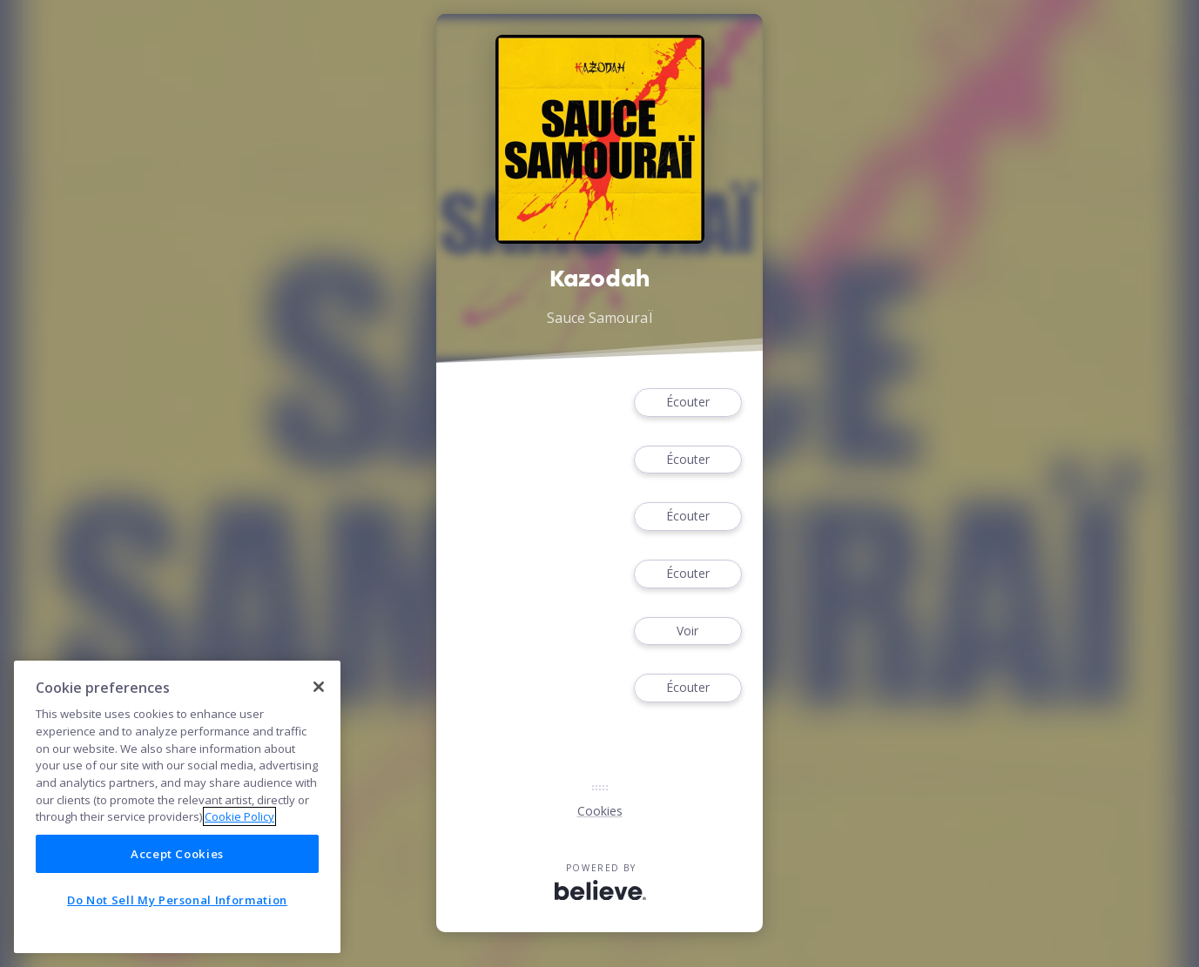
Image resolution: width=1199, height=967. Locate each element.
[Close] (319, 687)
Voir (688, 631)
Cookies (600, 810)
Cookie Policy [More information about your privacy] (239, 816)
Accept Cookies (177, 854)
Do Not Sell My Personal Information (177, 900)
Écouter (688, 402)
